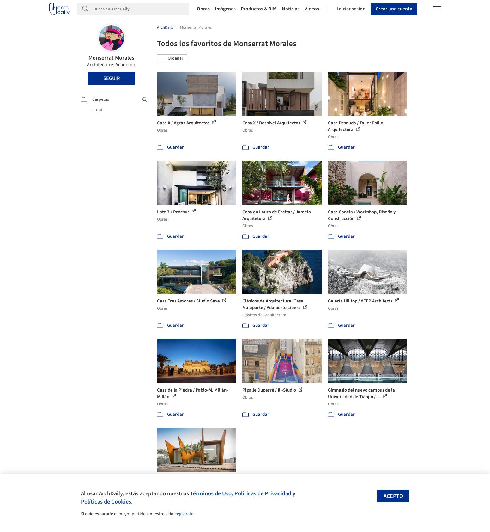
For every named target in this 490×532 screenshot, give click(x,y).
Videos (312, 8)
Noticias (290, 8)
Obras (203, 8)
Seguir (111, 78)
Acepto (393, 496)
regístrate (184, 514)
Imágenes (225, 8)
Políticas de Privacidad (262, 493)
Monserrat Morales (111, 58)
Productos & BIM (259, 8)
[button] (172, 58)
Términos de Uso (211, 493)
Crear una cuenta (394, 8)
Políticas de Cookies (106, 502)
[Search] (141, 9)
